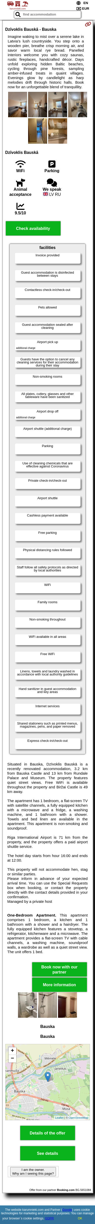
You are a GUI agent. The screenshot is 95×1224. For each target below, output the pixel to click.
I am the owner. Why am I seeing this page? (33, 1171)
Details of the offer (47, 1133)
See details (47, 1153)
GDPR (49, 1218)
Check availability (33, 228)
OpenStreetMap (78, 1117)
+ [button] (12, 1051)
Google (67, 1210)
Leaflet (59, 1117)
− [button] (12, 1059)
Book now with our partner (59, 969)
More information (59, 985)
